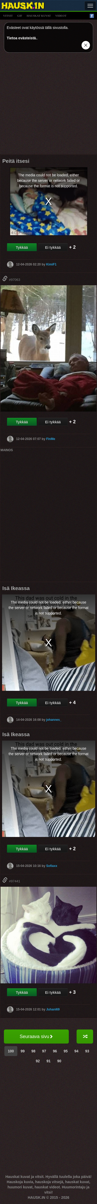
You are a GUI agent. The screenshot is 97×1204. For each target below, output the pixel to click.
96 (55, 1051)
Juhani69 (52, 1009)
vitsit (8, 15)
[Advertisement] (48, 105)
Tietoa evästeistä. (22, 38)
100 (11, 1051)
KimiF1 (51, 264)
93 (87, 1051)
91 (49, 1061)
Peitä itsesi (15, 161)
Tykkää (22, 247)
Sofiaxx (51, 866)
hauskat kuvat (39, 15)
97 (44, 1051)
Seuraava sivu (36, 1036)
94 (76, 1051)
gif (19, 15)
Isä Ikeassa (16, 588)
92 (38, 1061)
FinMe (50, 439)
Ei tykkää (53, 247)
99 (23, 1051)
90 (59, 1061)
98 (33, 1051)
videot (60, 15)
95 (66, 1051)
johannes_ (53, 720)
